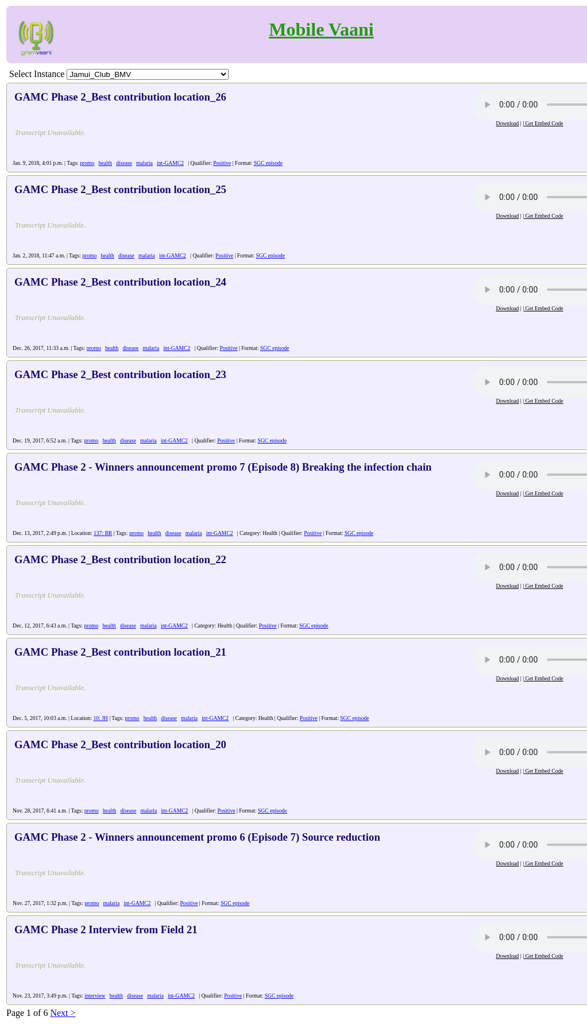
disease (124, 163)
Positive (222, 163)
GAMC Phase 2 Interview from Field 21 (106, 929)
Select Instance (36, 74)
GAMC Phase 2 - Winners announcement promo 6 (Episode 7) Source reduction (197, 837)
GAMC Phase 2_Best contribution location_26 (120, 97)
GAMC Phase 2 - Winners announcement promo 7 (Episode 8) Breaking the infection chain (223, 467)
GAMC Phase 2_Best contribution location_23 (120, 374)
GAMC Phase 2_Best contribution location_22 (120, 559)
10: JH (100, 718)
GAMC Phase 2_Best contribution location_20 (120, 744)
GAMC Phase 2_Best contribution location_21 (120, 652)
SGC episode (268, 163)
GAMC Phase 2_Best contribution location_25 (120, 189)
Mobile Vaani (321, 29)
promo (87, 163)
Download (507, 123)
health (105, 163)
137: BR (103, 533)
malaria (144, 163)
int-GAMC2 (170, 163)
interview (94, 995)
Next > (62, 1013)
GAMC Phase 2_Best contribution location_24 (120, 282)
